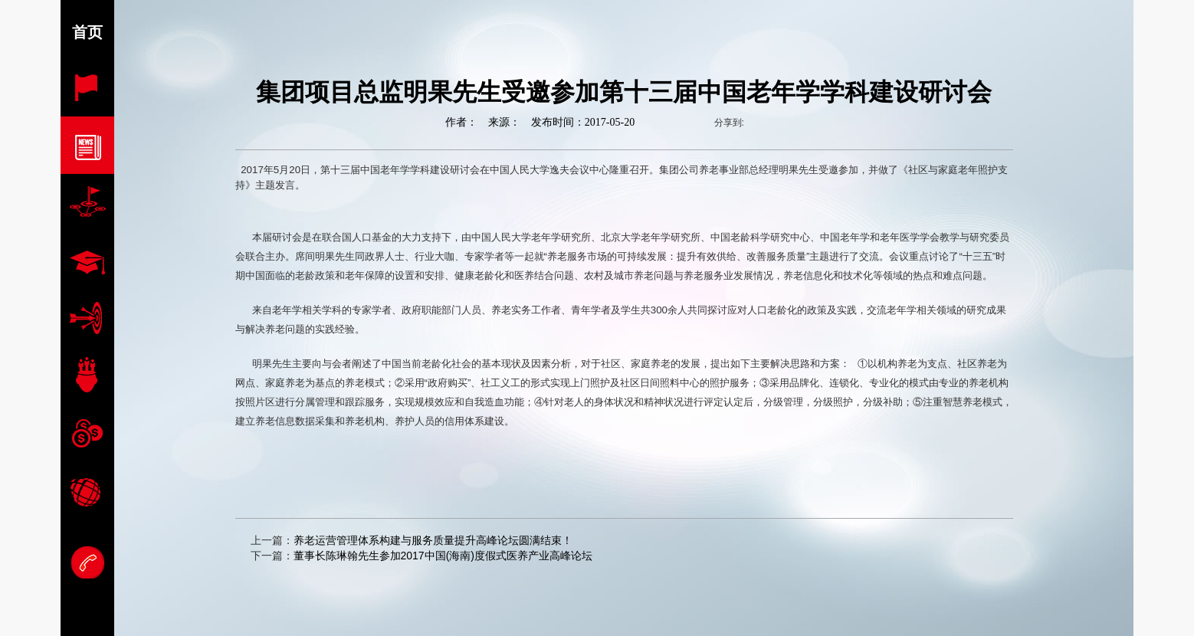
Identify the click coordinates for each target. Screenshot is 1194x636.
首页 (87, 32)
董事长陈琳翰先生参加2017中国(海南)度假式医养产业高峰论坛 (443, 555)
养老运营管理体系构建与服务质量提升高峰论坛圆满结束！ (433, 540)
